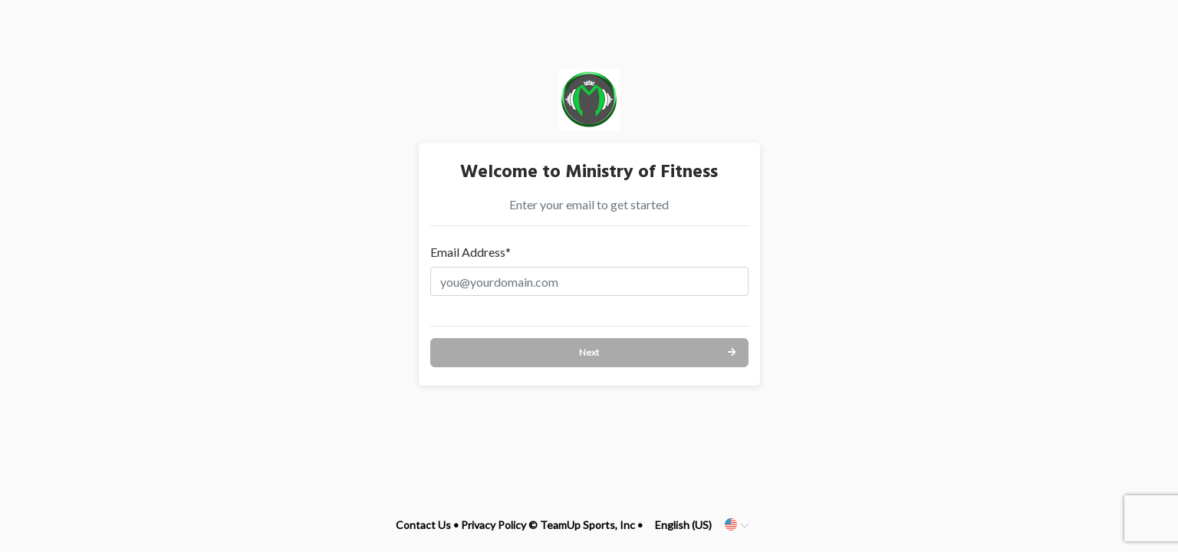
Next (589, 352)
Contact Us (423, 524)
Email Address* (470, 252)
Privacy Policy (493, 524)
